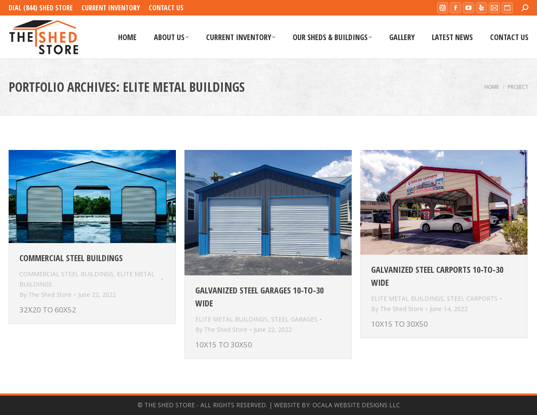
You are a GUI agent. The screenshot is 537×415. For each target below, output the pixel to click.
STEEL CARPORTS (472, 298)
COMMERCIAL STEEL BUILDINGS (66, 274)
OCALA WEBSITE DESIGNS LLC (356, 405)
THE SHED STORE (169, 405)
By (45, 294)
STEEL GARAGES (294, 319)
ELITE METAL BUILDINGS (231, 319)
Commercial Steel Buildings (71, 258)
